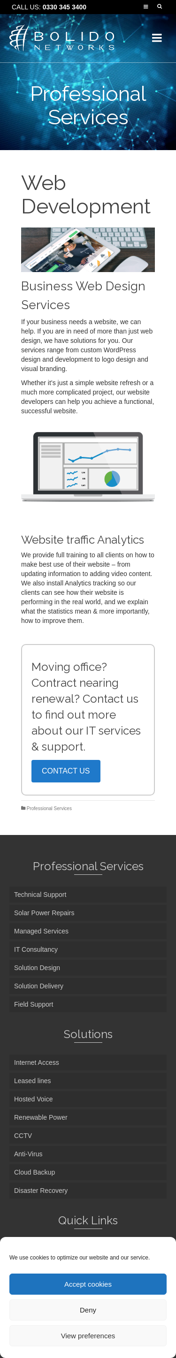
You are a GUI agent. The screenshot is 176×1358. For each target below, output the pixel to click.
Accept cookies (88, 1284)
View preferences (88, 1336)
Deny (88, 1310)
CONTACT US (66, 771)
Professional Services (49, 808)
